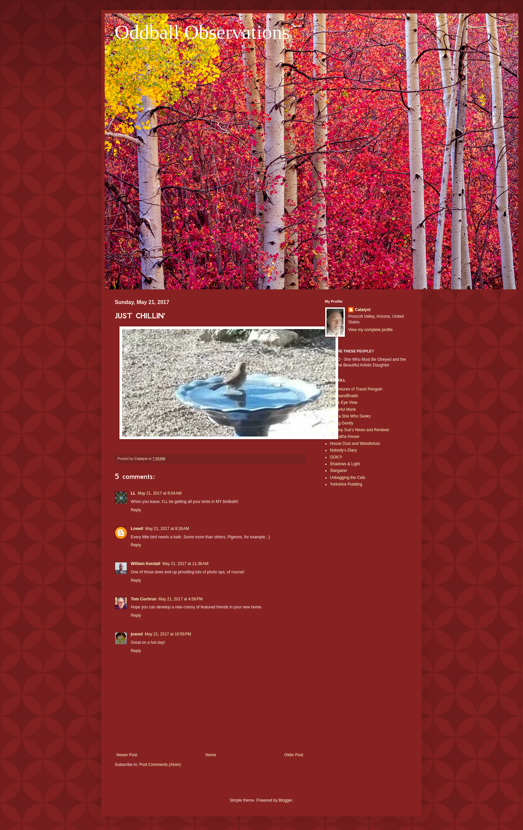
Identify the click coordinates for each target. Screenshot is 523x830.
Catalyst (363, 309)
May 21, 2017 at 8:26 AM (167, 528)
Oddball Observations (202, 32)
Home (210, 755)
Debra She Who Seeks (350, 416)
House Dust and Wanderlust (355, 443)
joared (137, 634)
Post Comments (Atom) (160, 764)
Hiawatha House (344, 436)
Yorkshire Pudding (346, 484)
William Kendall (145, 563)
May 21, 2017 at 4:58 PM (180, 599)
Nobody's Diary (343, 450)
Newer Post (126, 755)
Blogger (285, 800)
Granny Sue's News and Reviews (359, 430)
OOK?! (336, 457)
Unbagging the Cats (347, 477)
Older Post (293, 755)
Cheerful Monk (343, 409)
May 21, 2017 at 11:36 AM (185, 563)
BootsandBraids (344, 395)
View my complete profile (370, 329)
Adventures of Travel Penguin (356, 389)
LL (133, 493)
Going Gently (341, 423)
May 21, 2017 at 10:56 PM (168, 634)
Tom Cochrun (143, 599)
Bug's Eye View (344, 402)
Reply (136, 510)
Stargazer (338, 470)
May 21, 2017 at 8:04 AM (160, 493)
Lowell (137, 528)
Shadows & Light (345, 464)
